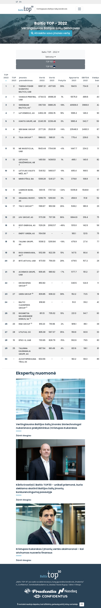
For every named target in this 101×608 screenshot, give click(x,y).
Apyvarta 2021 (74, 79)
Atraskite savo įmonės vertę (50, 33)
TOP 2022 (6, 77)
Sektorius (50, 57)
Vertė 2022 (42, 79)
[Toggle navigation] (79, 8)
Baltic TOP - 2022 (50, 52)
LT (17, 2)
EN (20, 2)
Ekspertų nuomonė (36, 373)
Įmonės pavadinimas (26, 79)
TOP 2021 (14, 79)
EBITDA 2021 (85, 79)
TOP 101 (50, 61)
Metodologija (78, 606)
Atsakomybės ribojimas (61, 606)
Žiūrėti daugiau (23, 435)
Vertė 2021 (52, 79)
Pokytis (62, 80)
